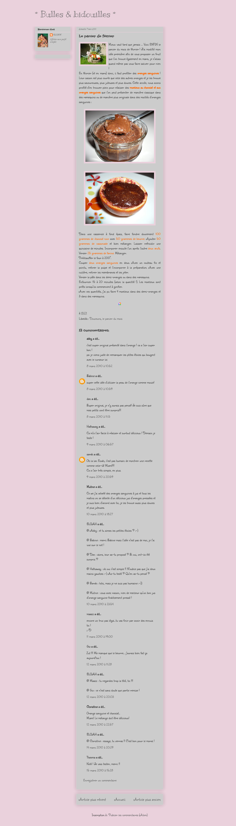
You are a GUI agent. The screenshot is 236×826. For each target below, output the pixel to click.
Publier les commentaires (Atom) (128, 815)
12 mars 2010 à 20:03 (100, 696)
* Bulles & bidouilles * (75, 14)
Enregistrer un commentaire (99, 780)
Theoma (91, 757)
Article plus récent (92, 799)
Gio (88, 646)
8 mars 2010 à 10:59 (100, 389)
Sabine (91, 376)
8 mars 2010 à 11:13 (98, 416)
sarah (90, 454)
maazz (90, 614)
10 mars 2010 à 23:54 (100, 604)
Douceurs (95, 318)
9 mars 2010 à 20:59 (100, 476)
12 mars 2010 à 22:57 (100, 724)
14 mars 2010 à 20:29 (100, 747)
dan (89, 398)
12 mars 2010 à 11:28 (99, 664)
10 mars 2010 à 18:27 (100, 514)
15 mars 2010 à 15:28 (100, 770)
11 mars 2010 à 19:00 (100, 636)
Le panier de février (96, 36)
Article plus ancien (147, 799)
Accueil (119, 799)
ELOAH (92, 524)
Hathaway (92, 426)
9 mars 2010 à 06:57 (100, 444)
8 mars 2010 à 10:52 (99, 366)
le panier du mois (112, 318)
